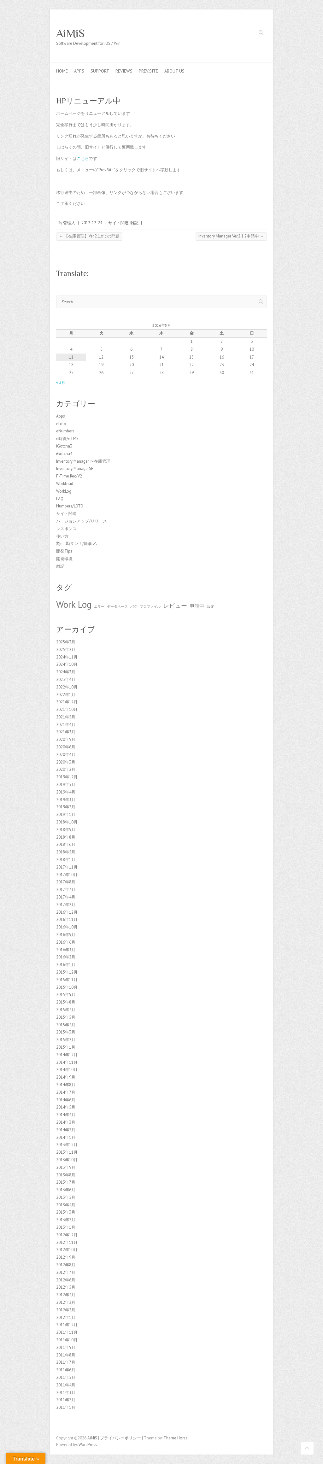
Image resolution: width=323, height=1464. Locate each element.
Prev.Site (148, 71)
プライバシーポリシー (120, 1438)
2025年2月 (65, 649)
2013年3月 (65, 1212)
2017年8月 (65, 882)
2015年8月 (65, 1002)
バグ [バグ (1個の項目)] (133, 606)
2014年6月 (65, 1100)
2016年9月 (65, 934)
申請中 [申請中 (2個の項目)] (197, 606)
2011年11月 (67, 1332)
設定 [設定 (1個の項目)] (210, 606)
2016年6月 (65, 942)
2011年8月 (65, 1355)
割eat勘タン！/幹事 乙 (76, 543)
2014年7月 (65, 1092)
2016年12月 (67, 912)
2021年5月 (65, 717)
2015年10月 (67, 987)
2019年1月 (65, 814)
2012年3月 (65, 1302)
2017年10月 (67, 874)
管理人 (69, 222)
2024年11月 (67, 657)
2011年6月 (65, 1370)
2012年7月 (65, 1272)
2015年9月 (65, 994)
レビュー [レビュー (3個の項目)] (175, 605)
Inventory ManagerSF (74, 468)
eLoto (61, 423)
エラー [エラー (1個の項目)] (99, 606)
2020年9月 (65, 739)
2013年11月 (67, 1152)
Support (100, 71)
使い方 (62, 536)
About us (174, 71)
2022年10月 (67, 687)
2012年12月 (67, 1235)
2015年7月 (65, 1009)
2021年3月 (65, 732)
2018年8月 (65, 837)
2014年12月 (67, 1054)
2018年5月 (65, 852)
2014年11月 (67, 1062)
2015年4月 (65, 1025)
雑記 (134, 222)
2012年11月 (67, 1242)
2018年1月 (65, 859)
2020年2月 (65, 769)
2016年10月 (67, 927)
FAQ (59, 498)
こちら (83, 158)
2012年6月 (65, 1280)
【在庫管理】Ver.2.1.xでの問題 (89, 236)
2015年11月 (67, 979)
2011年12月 (67, 1324)
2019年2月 (65, 807)
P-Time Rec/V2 (69, 476)
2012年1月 (65, 1317)
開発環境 (64, 558)
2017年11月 (67, 867)
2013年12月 (67, 1144)
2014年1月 (65, 1137)
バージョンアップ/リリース (81, 521)
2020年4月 (65, 754)
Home (62, 71)
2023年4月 (65, 679)
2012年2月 (65, 1310)
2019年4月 (65, 792)
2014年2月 (65, 1130)
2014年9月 (65, 1077)
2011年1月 (65, 1407)
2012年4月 (65, 1294)
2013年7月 (65, 1182)
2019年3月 (65, 799)
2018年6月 (65, 844)
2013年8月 (65, 1175)
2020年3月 (65, 762)
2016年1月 (65, 964)
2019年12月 (67, 777)
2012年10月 (67, 1249)
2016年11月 (67, 919)
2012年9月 (65, 1257)
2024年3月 (65, 672)
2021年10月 (67, 709)
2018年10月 (67, 822)
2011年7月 (65, 1362)
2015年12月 (67, 972)
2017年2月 (65, 904)
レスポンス (66, 528)
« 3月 (60, 382)
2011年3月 (65, 1392)
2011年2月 (65, 1400)
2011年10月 (67, 1340)
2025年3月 (65, 642)
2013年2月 (65, 1219)
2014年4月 (65, 1114)
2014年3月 (65, 1122)
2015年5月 (65, 1017)
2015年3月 (65, 1032)
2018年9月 (65, 829)
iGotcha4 (64, 453)
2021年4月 (65, 724)
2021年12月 (67, 702)
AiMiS (70, 33)
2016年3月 (65, 949)
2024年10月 (67, 664)
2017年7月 (65, 889)
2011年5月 (65, 1377)
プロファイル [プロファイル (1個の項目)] (150, 606)
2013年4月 (65, 1205)
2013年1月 (65, 1227)
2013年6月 (65, 1189)
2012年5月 (65, 1287)
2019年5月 (65, 784)
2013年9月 (65, 1167)
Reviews (123, 71)
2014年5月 (65, 1107)
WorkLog (63, 491)
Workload (64, 483)
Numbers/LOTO (69, 506)
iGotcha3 (64, 446)
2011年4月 (65, 1385)
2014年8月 (65, 1084)
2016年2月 (65, 957)
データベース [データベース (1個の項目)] (117, 606)
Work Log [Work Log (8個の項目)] (73, 604)
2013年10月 (67, 1159)
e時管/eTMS (67, 438)
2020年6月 (65, 747)
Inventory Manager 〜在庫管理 (83, 461)
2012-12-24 (91, 222)
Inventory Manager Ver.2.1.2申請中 (231, 236)
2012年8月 (65, 1265)
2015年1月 (65, 1047)
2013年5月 (65, 1197)
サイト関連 (118, 222)
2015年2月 (65, 1039)
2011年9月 (65, 1347)
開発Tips (64, 551)
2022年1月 (65, 694)
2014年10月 (67, 1069)
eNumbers (65, 431)
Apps (79, 71)
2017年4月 (65, 897)
